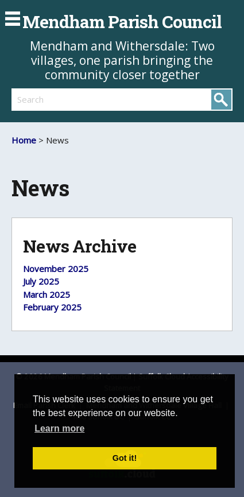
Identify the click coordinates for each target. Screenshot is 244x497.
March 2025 (46, 294)
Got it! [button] (125, 458)
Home (23, 140)
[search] (66, 99)
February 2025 (52, 307)
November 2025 (55, 268)
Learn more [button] (59, 428)
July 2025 (41, 281)
